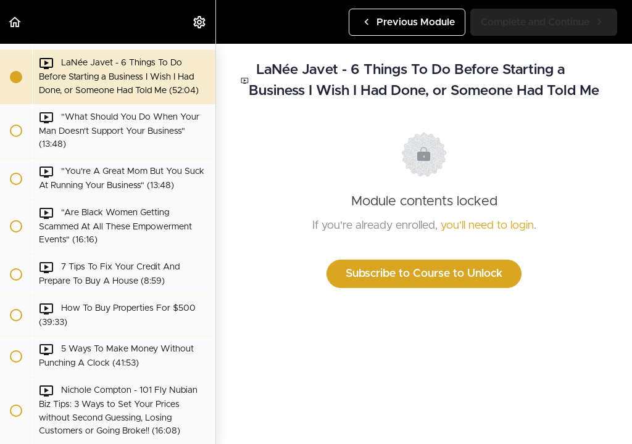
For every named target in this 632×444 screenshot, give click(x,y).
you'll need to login (487, 225)
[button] (15, 22)
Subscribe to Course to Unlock (424, 273)
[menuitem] (200, 22)
